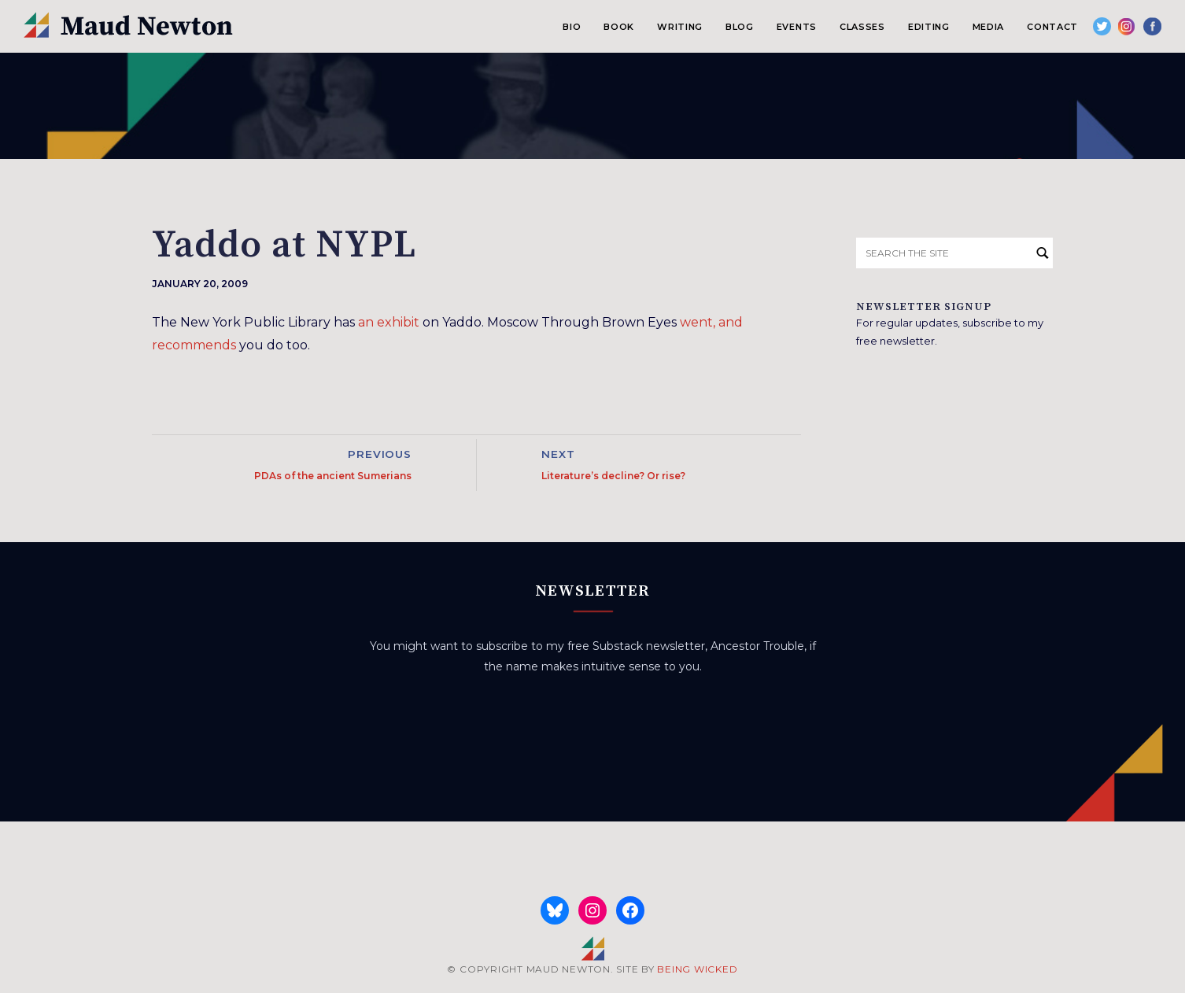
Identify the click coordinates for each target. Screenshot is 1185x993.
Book (619, 26)
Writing (680, 26)
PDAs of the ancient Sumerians (333, 476)
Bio (572, 26)
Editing (929, 26)
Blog (739, 26)
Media (988, 26)
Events (797, 26)
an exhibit (388, 322)
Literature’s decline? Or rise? (613, 476)
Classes (862, 26)
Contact (1052, 26)
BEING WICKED (697, 969)
